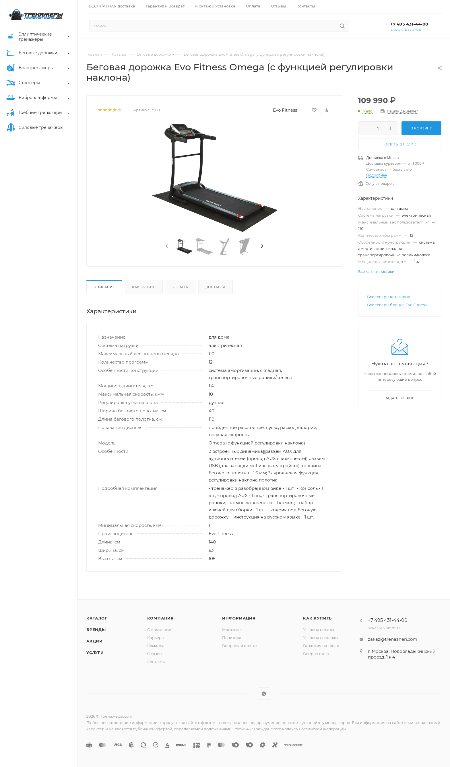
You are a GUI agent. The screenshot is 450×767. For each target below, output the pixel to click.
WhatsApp (264, 694)
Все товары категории (388, 296)
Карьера (155, 637)
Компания (160, 618)
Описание (104, 287)
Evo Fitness (285, 110)
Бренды (96, 629)
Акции (94, 641)
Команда (155, 645)
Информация (239, 618)
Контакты (156, 661)
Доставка (215, 287)
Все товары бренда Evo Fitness (396, 304)
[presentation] (166, 246)
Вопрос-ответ (316, 653)
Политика (231, 637)
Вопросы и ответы (239, 645)
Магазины (232, 629)
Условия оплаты (318, 629)
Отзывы (154, 653)
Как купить (144, 287)
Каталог (96, 618)
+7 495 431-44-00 (409, 24)
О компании (159, 629)
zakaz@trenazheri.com (392, 639)
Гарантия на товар (321, 645)
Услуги (95, 652)
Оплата (180, 287)
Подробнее (376, 175)
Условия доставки (320, 637)
